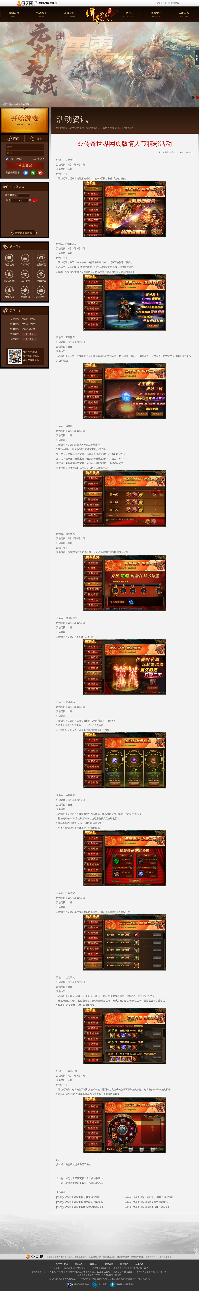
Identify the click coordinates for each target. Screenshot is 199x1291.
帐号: (9, 146)
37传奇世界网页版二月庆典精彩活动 (84, 1178)
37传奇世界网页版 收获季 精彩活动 (82, 1197)
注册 (164, 3)
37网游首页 (38, 3)
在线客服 (29, 334)
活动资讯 (91, 128)
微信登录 (33, 172)
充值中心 (128, 15)
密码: (9, 153)
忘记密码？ (38, 159)
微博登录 (40, 172)
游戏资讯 (41, 15)
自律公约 (139, 1264)
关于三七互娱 (62, 1264)
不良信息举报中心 (78, 1284)
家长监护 (124, 1264)
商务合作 (79, 1264)
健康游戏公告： (54, 1257)
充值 (13, 138)
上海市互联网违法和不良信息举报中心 (133, 1279)
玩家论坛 (184, 15)
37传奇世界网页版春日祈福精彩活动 (84, 1183)
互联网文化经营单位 (121, 1284)
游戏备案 (99, 1284)
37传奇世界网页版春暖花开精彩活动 (151, 1207)
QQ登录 (25, 172)
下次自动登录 (16, 159)
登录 (159, 3)
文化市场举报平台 (57, 1279)
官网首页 (14, 15)
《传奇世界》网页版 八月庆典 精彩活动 (153, 1197)
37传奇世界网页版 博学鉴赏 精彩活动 (84, 1202)
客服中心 (156, 15)
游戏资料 (69, 15)
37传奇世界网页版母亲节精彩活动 (150, 1202)
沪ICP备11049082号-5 (101, 1268)
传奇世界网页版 (76, 128)
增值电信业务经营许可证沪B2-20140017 (130, 1268)
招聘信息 (109, 1264)
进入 (35, 200)
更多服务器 (24, 232)
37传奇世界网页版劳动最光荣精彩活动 (84, 1207)
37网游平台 (34, 1256)
